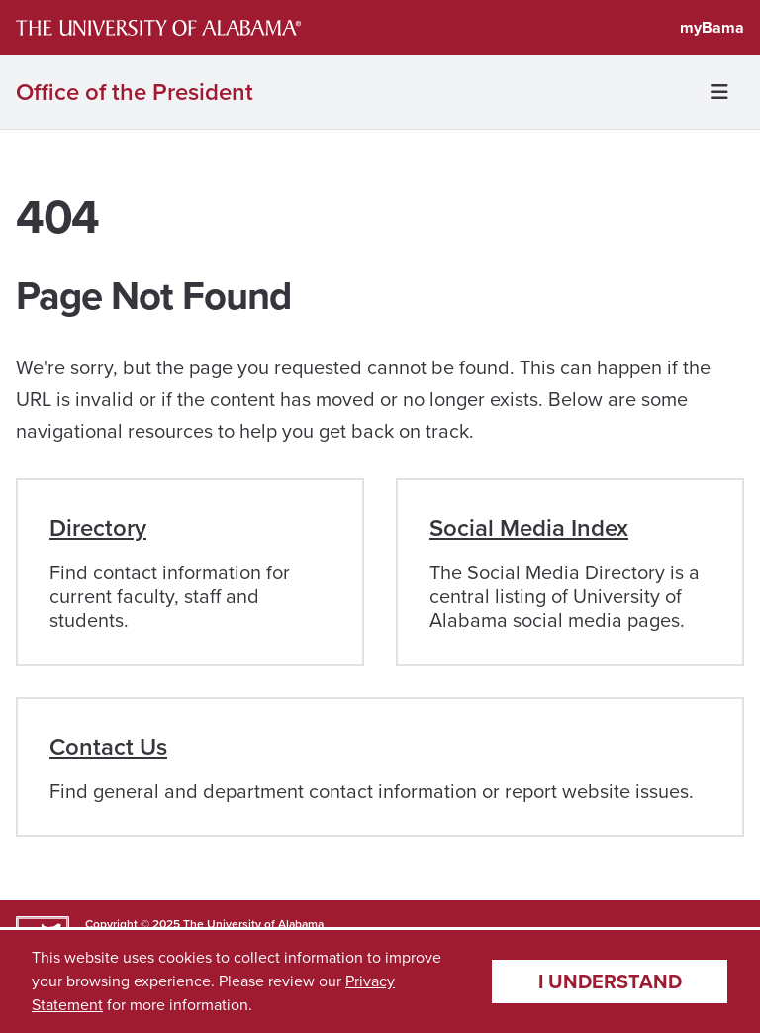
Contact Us (108, 747)
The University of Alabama (253, 924)
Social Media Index (528, 528)
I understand (610, 981)
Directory (97, 528)
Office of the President (134, 92)
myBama (712, 27)
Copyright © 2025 (132, 924)
